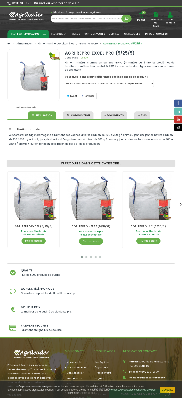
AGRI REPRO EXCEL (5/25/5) (33, 226)
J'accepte (167, 389)
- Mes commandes (76, 326)
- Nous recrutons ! (75, 356)
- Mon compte (73, 321)
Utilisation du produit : (26, 129)
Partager (88, 96)
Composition (78, 115)
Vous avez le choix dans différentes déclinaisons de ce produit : (106, 76)
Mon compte (170, 21)
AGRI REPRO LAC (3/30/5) (148, 226)
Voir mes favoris (26, 107)
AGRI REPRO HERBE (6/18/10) (90, 226)
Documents (114, 115)
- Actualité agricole (76, 351)
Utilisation (42, 115)
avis (142, 115)
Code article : (72, 57)
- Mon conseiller (74, 331)
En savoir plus (87, 392)
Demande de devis (156, 23)
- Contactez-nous (104, 363)
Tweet (72, 96)
